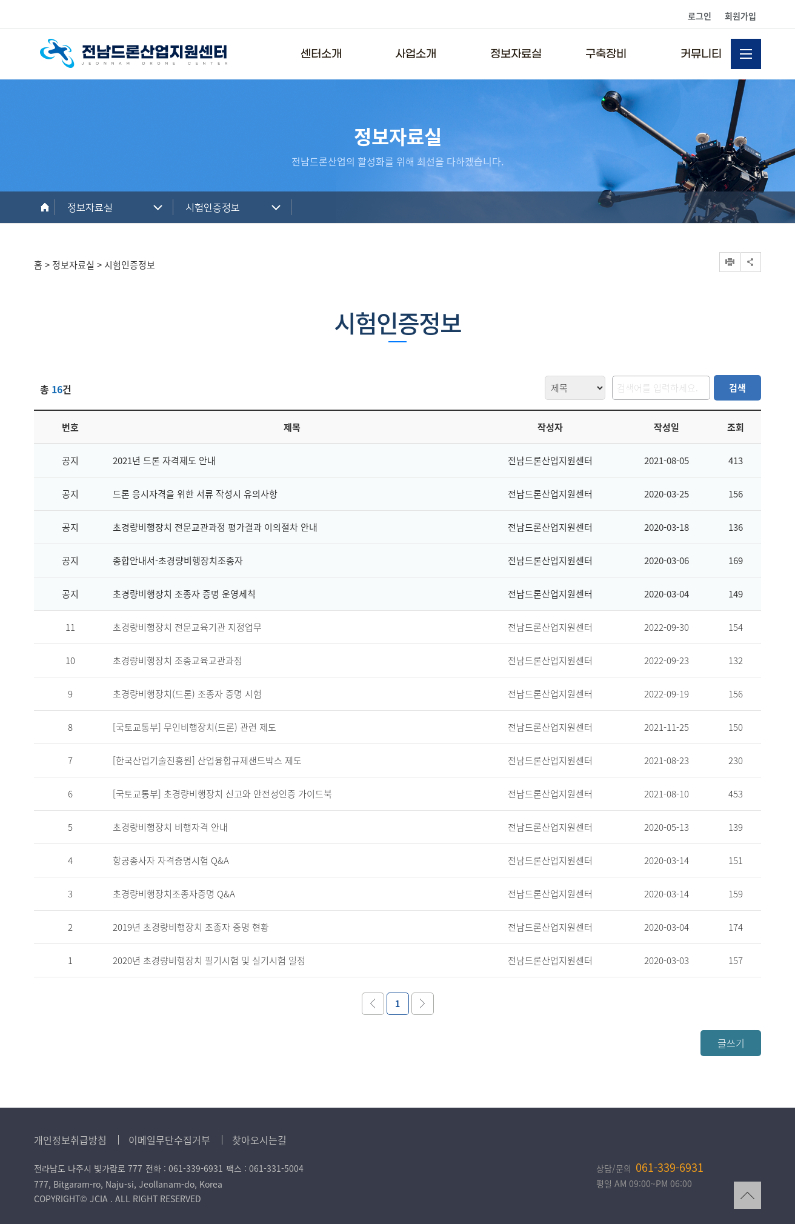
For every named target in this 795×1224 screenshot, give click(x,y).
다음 (422, 1004)
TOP (747, 1195)
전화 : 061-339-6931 (184, 1168)
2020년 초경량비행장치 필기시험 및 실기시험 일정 (209, 960)
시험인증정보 (212, 207)
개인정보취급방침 (70, 1140)
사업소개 (415, 54)
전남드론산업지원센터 (133, 53)
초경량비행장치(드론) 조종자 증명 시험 (187, 693)
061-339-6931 (670, 1167)
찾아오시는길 (259, 1140)
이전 (373, 1004)
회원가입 (740, 16)
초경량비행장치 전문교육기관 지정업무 (187, 627)
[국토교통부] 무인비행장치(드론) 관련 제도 (194, 727)
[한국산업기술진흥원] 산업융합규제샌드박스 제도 (207, 760)
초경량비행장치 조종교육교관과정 (177, 660)
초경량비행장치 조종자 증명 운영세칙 (184, 593)
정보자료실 (516, 54)
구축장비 (606, 54)
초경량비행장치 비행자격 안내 (170, 827)
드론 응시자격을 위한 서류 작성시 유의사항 (195, 494)
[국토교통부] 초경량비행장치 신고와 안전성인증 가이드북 (222, 793)
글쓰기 (731, 1043)
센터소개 (321, 54)
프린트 (729, 262)
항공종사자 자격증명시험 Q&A (171, 860)
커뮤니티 (701, 54)
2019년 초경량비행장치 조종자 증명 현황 (191, 927)
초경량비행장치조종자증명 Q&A (174, 893)
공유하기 (750, 262)
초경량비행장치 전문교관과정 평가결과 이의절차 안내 (215, 527)
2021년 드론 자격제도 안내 (164, 460)
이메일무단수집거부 (169, 1140)
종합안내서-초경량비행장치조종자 (178, 560)
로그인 (699, 16)
